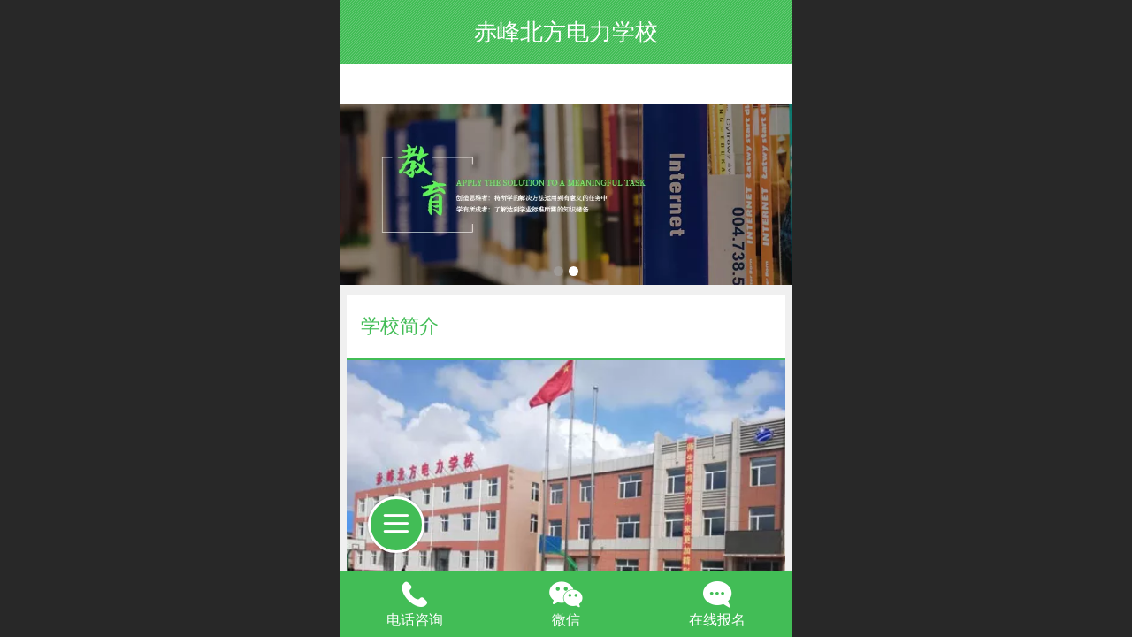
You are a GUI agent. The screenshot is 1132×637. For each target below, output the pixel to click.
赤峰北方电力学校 (566, 31)
